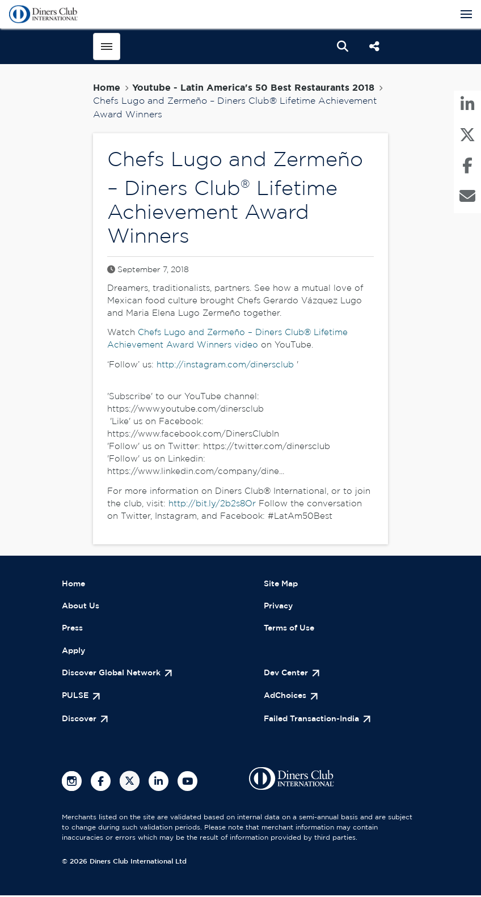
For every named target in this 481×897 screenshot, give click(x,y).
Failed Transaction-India (315, 721)
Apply (74, 652)
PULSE (76, 697)
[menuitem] (468, 107)
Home (106, 87)
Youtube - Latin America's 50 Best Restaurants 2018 (253, 87)
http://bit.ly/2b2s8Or (212, 504)
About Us (82, 607)
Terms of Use (292, 629)
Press (73, 629)
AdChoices (287, 697)
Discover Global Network (116, 675)
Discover (81, 721)
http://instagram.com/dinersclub (225, 365)
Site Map (282, 584)
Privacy (280, 607)
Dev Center (288, 675)
